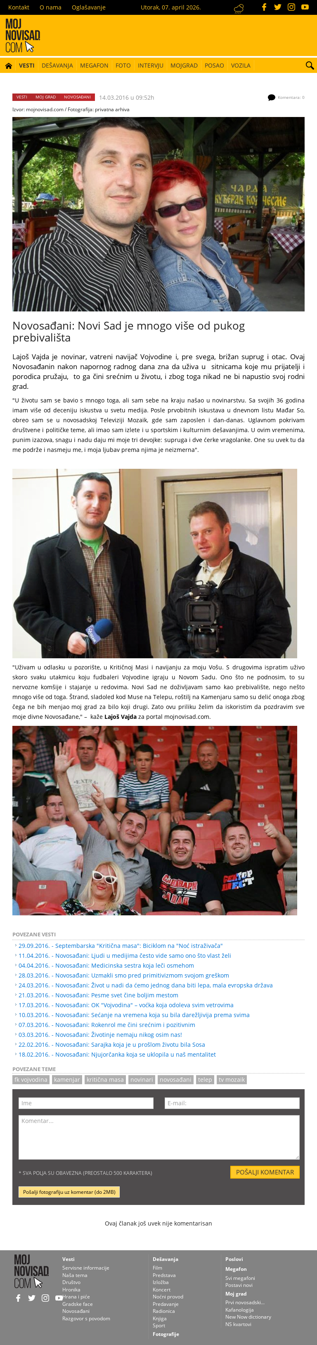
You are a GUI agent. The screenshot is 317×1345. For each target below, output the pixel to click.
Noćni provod (168, 1296)
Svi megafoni (240, 1278)
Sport (159, 1325)
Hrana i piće (76, 1296)
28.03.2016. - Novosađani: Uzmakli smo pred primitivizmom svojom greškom (124, 975)
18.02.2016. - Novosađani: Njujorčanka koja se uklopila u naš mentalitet (117, 1054)
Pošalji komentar (265, 1172)
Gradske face (77, 1304)
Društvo (71, 1282)
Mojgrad (184, 65)
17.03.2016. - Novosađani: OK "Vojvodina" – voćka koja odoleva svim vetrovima (126, 1005)
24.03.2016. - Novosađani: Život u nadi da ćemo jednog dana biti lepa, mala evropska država (146, 985)
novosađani (176, 1079)
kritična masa (105, 1079)
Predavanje (166, 1304)
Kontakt (18, 7)
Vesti (27, 65)
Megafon (94, 65)
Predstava (164, 1275)
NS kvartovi (238, 1324)
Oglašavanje (89, 7)
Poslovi (234, 1259)
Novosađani (77, 97)
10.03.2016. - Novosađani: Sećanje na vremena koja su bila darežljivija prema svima (134, 1015)
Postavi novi (239, 1285)
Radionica (164, 1311)
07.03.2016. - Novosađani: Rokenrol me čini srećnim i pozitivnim (107, 1025)
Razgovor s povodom (86, 1318)
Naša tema (75, 1275)
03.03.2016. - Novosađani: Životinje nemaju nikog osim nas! (100, 1035)
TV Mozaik (232, 1079)
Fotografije (166, 1334)
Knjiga (160, 1318)
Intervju (150, 65)
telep (205, 1079)
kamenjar (67, 1079)
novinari (141, 1079)
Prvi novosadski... (245, 1302)
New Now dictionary (248, 1316)
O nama (51, 7)
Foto (123, 65)
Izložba (161, 1282)
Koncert (161, 1289)
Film (157, 1267)
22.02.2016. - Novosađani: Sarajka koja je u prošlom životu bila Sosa (112, 1044)
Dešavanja (57, 65)
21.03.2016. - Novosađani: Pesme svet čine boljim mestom (98, 995)
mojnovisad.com (45, 109)
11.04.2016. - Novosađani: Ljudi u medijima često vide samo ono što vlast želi (125, 955)
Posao (214, 65)
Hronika (71, 1289)
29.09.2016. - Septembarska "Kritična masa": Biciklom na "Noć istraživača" (121, 946)
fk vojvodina (30, 1079)
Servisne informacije (85, 1267)
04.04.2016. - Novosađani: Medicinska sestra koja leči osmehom (106, 965)
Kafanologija (239, 1309)
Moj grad (45, 97)
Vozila (241, 65)
